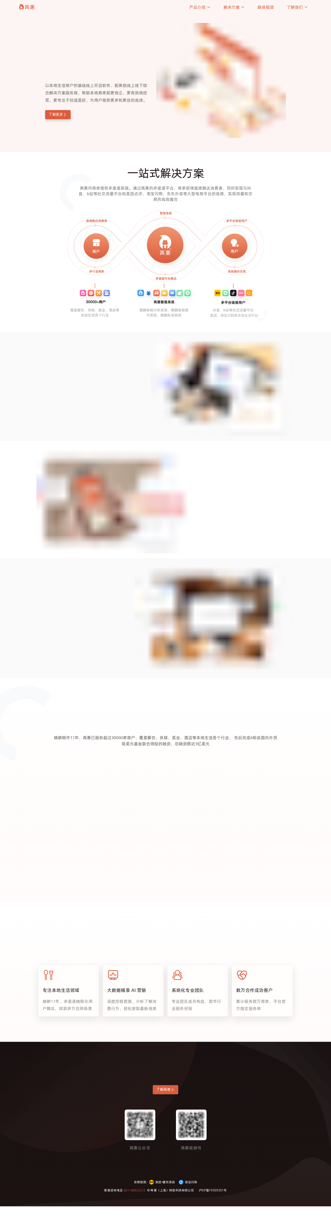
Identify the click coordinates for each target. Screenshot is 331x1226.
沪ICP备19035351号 (213, 1210)
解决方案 (234, 7)
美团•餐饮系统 (162, 1202)
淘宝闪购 (188, 1202)
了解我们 (297, 7)
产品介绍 (200, 7)
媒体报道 (266, 7)
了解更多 (65, 115)
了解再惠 (165, 1107)
